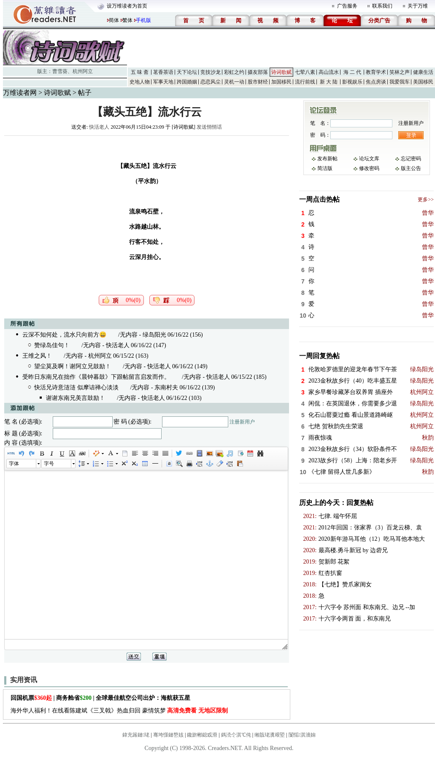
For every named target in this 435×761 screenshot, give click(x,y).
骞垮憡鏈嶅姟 (168, 735)
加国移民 (281, 82)
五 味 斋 (140, 72)
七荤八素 (305, 72)
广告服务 (347, 6)
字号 (49, 464)
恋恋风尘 (210, 82)
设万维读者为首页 (127, 6)
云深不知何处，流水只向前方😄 (64, 335)
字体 (14, 464)
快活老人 (99, 127)
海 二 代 (352, 72)
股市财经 (258, 82)
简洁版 (324, 168)
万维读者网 (20, 92)
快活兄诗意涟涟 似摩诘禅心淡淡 (76, 387)
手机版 (143, 20)
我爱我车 (399, 82)
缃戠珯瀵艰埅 (269, 735)
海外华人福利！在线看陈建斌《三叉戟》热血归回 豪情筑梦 (119, 710)
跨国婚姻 (187, 82)
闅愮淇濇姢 (302, 735)
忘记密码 (411, 159)
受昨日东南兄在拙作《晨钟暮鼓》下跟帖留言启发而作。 (96, 377)
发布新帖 (327, 159)
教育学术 (376, 72)
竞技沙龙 (210, 72)
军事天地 (163, 82)
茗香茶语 (163, 72)
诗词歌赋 (281, 72)
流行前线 (305, 82)
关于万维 (418, 6)
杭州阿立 (83, 71)
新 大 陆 (329, 82)
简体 (114, 20)
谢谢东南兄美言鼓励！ (75, 398)
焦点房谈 (376, 82)
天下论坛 (187, 72)
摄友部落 (258, 72)
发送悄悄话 (209, 127)
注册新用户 (242, 422)
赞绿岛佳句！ (52, 345)
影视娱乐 (352, 82)
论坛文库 (369, 159)
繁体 (127, 20)
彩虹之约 (234, 72)
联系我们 (382, 6)
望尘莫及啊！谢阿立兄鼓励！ (72, 366)
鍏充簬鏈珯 (135, 735)
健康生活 (423, 72)
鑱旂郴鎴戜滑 (202, 735)
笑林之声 (399, 72)
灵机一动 (234, 82)
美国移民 (423, 82)
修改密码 (369, 168)
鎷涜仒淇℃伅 (236, 735)
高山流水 (329, 72)
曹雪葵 (60, 71)
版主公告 (411, 168)
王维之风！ (37, 356)
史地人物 (140, 82)
